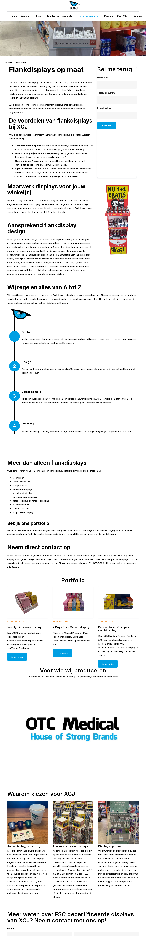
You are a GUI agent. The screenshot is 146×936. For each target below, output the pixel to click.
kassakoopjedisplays (23, 493)
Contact (137, 16)
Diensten (27, 16)
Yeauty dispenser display (24, 627)
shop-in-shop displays (24, 512)
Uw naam (102, 77)
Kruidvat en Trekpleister (62, 16)
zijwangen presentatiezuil (25, 497)
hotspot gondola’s (40, 500)
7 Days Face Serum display (71, 627)
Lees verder (17, 657)
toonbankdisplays (21, 481)
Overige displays (91, 16)
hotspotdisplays (20, 500)
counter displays (21, 508)
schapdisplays (20, 485)
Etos (40, 16)
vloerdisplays (19, 477)
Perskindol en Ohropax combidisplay (113, 628)
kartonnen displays (24, 157)
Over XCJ (124, 16)
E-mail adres (104, 108)
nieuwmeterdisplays (22, 489)
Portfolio (108, 16)
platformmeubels (21, 504)
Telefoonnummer (107, 92)
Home (14, 16)
